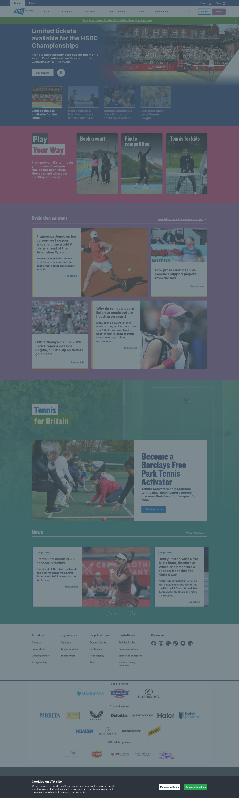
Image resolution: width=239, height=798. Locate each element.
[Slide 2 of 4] (119, 613)
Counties (66, 642)
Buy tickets (43, 72)
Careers (36, 642)
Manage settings (169, 787)
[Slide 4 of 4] (126, 613)
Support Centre (98, 642)
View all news (196, 533)
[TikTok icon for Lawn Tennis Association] (175, 643)
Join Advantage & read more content (182, 219)
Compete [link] (67, 11)
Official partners (41, 655)
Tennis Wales (68, 655)
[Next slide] (132, 613)
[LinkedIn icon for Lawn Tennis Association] (190, 643)
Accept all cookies (195, 787)
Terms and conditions (131, 655)
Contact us (96, 649)
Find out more (153, 509)
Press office (38, 649)
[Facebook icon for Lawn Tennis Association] (153, 643)
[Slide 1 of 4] (115, 613)
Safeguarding (39, 662)
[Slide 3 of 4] (122, 613)
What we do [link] (161, 11)
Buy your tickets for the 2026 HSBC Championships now (117, 20)
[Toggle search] (189, 11)
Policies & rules (127, 642)
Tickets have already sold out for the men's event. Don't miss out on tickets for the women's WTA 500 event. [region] (65, 58)
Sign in (204, 11)
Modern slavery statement (127, 664)
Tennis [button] (17, 3)
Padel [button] (32, 3)
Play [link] (46, 11)
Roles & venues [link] (117, 11)
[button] (51, 12)
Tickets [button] (205, 3)
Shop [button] (220, 3)
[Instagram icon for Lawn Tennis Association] (161, 643)
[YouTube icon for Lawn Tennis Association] (182, 643)
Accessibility (97, 655)
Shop (92, 662)
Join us (219, 11)
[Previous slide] (109, 613)
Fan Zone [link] (90, 11)
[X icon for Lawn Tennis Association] (168, 643)
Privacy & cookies (128, 649)
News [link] (142, 11)
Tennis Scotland (69, 649)
